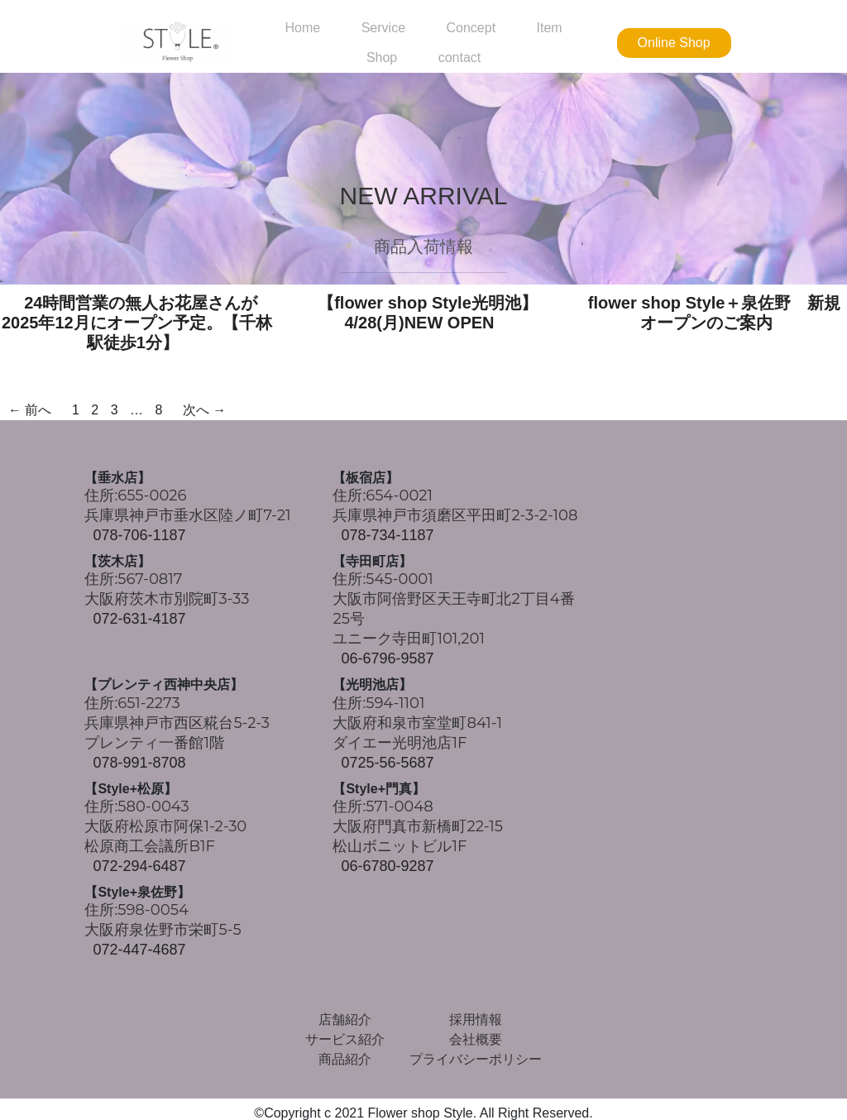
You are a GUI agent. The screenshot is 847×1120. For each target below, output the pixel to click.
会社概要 (475, 1039)
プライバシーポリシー (475, 1059)
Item (549, 28)
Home (303, 28)
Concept (470, 28)
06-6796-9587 (387, 658)
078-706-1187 (139, 535)
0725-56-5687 (387, 762)
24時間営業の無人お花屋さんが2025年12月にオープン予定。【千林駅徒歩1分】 (137, 323)
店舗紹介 (344, 1019)
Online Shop (674, 43)
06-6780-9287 (387, 866)
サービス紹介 (345, 1039)
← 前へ (29, 410)
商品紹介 (344, 1059)
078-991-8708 (139, 762)
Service (383, 28)
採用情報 (475, 1019)
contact (459, 58)
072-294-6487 (139, 866)
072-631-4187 (139, 618)
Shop (381, 58)
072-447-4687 (139, 949)
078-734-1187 (387, 535)
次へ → (204, 410)
